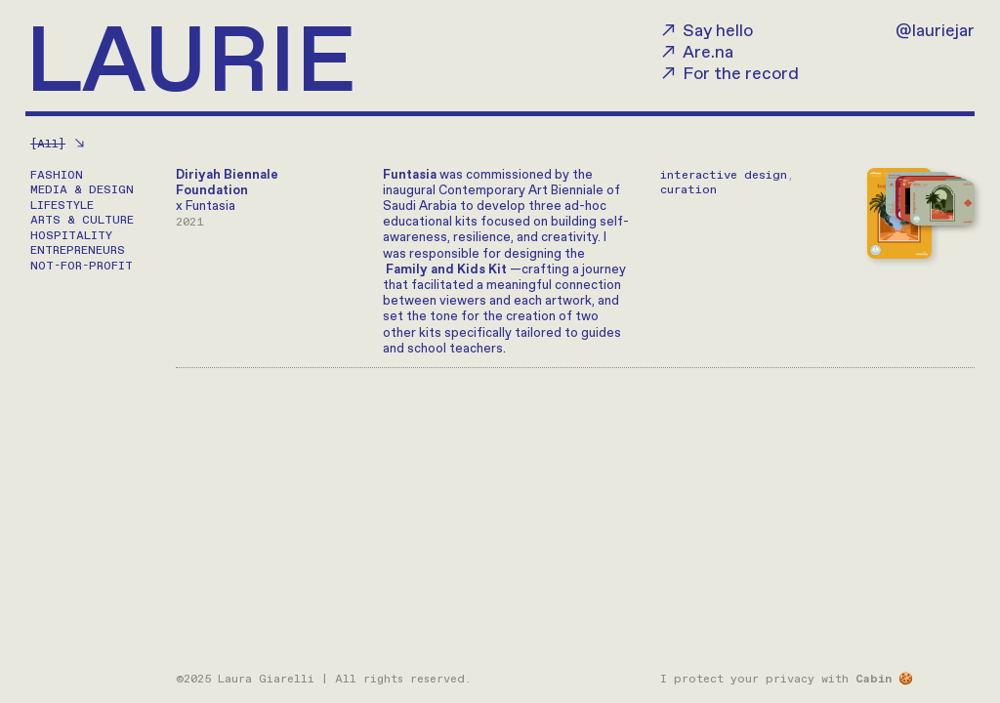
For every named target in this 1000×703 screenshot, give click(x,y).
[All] (47, 144)
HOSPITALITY (71, 235)
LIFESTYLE (62, 205)
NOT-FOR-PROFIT (81, 266)
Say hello (718, 31)
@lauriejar (935, 31)
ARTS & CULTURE (82, 220)
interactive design (723, 175)
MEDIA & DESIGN (82, 190)
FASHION (56, 175)
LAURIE (190, 65)
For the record (741, 74)
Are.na (708, 53)
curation (688, 190)
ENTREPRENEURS (77, 250)
